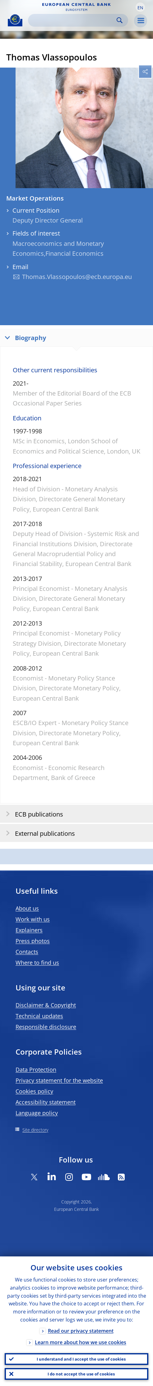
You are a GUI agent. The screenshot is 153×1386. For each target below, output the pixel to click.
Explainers (29, 930)
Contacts (27, 951)
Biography (24, 337)
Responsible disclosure (46, 1026)
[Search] (73, 20)
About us (27, 908)
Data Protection (36, 1069)
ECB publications (32, 813)
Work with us (33, 919)
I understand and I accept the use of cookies (81, 1359)
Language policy (37, 1113)
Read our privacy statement (81, 1330)
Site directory (35, 1130)
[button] (140, 7)
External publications (38, 833)
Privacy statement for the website (59, 1080)
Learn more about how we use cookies (80, 1342)
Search (119, 20)
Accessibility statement (46, 1102)
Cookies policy (34, 1091)
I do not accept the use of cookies (81, 1374)
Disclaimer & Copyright (46, 1005)
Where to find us (37, 962)
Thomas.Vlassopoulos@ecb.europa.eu (77, 276)
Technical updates (39, 1016)
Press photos (33, 941)
